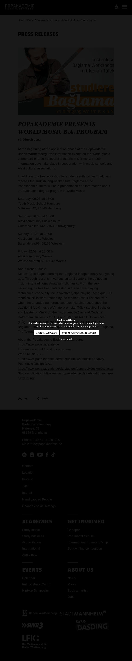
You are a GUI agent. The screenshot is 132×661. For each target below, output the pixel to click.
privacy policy (88, 326)
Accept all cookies (46, 333)
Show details (66, 339)
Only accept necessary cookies (79, 333)
